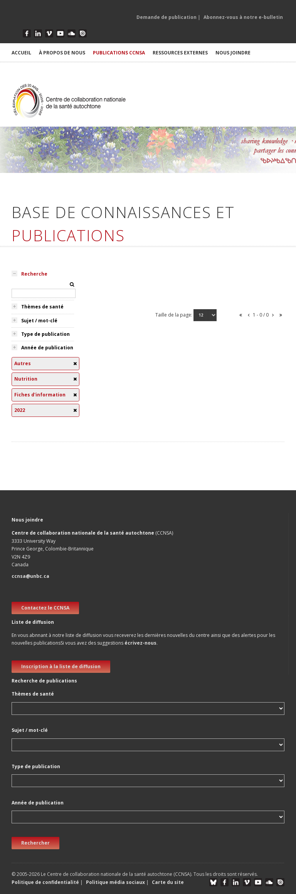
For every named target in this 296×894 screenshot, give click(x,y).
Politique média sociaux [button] (115, 882)
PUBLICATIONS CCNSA (119, 52)
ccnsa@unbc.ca (30, 576)
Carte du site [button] (168, 882)
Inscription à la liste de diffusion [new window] (61, 666)
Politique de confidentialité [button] (46, 882)
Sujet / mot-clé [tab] (39, 320)
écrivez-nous (140, 643)
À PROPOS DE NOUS (62, 52)
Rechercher (35, 843)
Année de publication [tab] (47, 347)
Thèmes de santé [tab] (42, 306)
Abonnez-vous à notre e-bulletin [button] (243, 17)
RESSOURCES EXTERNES (180, 52)
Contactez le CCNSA (45, 607)
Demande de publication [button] (166, 17)
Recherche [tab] (34, 274)
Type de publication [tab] (45, 334)
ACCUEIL (21, 52)
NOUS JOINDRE (233, 52)
